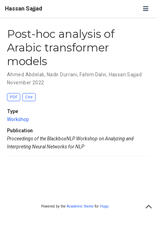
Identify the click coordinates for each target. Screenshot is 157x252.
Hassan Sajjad (23, 8)
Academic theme (80, 206)
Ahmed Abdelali (25, 74)
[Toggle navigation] (145, 8)
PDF (13, 97)
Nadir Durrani (62, 74)
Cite (29, 97)
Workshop (18, 119)
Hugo (104, 206)
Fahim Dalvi (93, 74)
